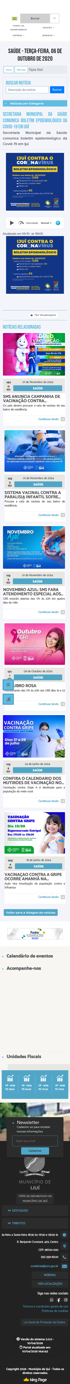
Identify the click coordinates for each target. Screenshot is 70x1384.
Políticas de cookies (55, 1311)
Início (9, 70)
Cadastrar (35, 1151)
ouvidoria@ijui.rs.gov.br (44, 1266)
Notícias (21, 70)
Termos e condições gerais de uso (45, 1306)
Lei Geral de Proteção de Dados (44, 1322)
